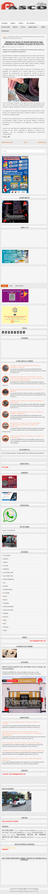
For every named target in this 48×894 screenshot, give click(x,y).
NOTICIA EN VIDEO (5, 27)
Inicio (25, 142)
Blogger (36, 889)
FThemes (36, 891)
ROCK (4, 624)
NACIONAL (6, 603)
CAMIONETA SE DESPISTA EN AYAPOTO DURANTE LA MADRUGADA (23, 750)
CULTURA (5, 566)
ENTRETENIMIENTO (8, 579)
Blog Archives (19, 286)
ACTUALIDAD (4, 23)
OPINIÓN (43, 27)
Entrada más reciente (7, 142)
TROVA (5, 630)
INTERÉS (22, 22)
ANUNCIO (5, 559)
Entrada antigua (42, 142)
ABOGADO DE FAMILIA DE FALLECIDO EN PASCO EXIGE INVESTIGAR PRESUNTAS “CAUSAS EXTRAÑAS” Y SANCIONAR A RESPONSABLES (27, 378)
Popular (4, 286)
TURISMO (13, 22)
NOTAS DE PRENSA (8, 606)
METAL (5, 596)
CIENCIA (5, 562)
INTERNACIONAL (5, 31)
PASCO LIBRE (23, 889)
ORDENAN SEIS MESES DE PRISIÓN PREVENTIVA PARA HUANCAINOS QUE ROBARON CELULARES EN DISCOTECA (24, 43)
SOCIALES (6, 627)
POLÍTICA (23, 27)
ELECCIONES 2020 (8, 572)
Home (4, 36)
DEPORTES (15, 27)
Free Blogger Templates (22, 891)
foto (4, 583)
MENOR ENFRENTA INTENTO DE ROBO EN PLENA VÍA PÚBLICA (22, 742)
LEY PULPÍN (6, 593)
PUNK (4, 620)
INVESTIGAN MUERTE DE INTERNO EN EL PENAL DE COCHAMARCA (24, 668)
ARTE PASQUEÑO (32, 22)
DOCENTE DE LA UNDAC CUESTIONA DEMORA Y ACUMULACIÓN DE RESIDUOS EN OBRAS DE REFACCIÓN (25, 425)
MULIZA (5, 600)
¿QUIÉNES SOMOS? (34, 26)
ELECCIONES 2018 (8, 576)
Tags (11, 286)
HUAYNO (5, 586)
